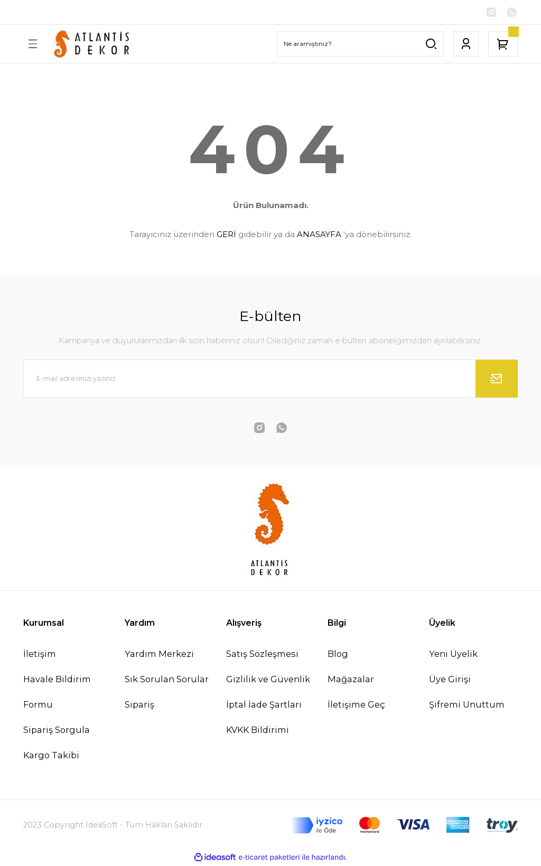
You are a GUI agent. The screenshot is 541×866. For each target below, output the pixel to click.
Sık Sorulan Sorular (167, 680)
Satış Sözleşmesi (262, 655)
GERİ (226, 235)
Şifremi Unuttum (467, 705)
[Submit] (496, 380)
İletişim (39, 655)
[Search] (360, 45)
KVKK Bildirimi (257, 731)
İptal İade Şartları (264, 705)
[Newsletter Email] (270, 380)
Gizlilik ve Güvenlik (268, 680)
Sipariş (139, 705)
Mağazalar (351, 680)
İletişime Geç (356, 705)
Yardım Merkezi (159, 655)
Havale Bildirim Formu (57, 693)
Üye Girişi (450, 680)
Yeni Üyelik (453, 655)
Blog (338, 655)
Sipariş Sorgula (56, 731)
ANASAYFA (319, 235)
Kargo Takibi (51, 756)
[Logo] (93, 45)
